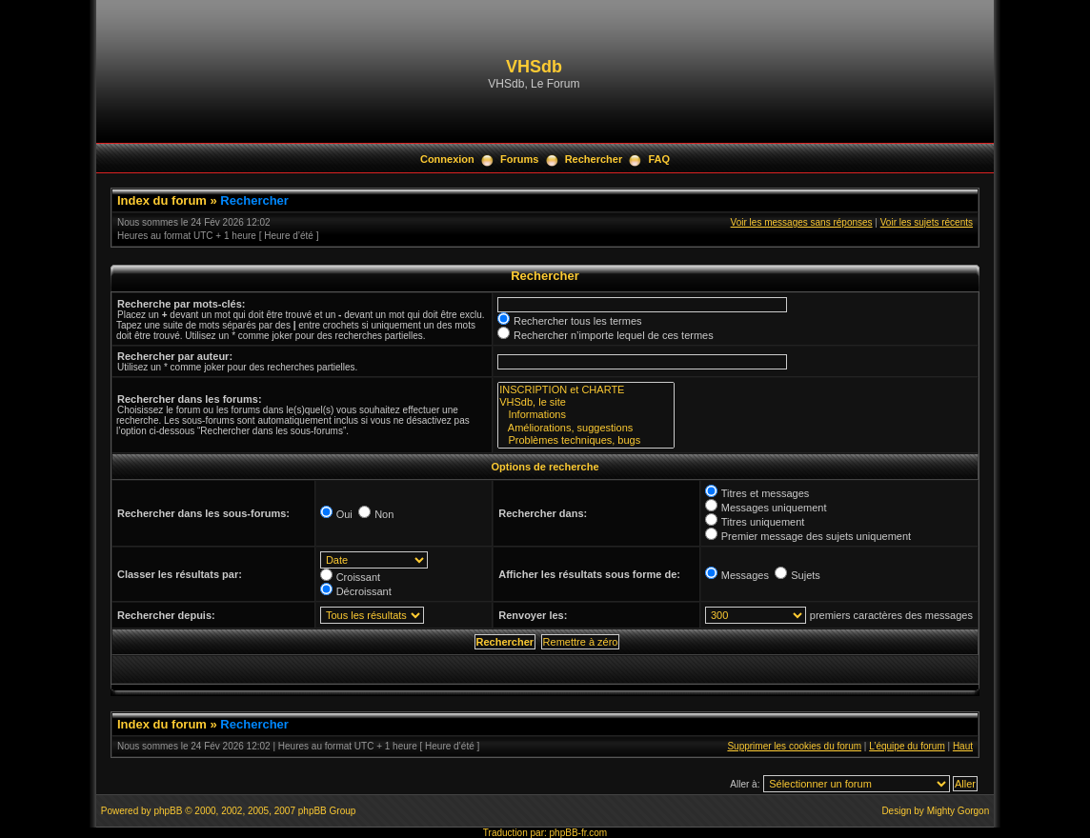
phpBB (167, 811)
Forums (519, 159)
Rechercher (594, 159)
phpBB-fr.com (579, 833)
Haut (963, 746)
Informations (586, 415)
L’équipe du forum (907, 746)
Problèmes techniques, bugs (586, 440)
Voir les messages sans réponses (802, 222)
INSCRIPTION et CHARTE (586, 390)
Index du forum (162, 200)
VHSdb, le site (586, 402)
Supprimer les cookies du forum (794, 746)
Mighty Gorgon (958, 811)
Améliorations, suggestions (586, 428)
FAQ (659, 159)
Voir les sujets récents (926, 222)
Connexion (447, 159)
